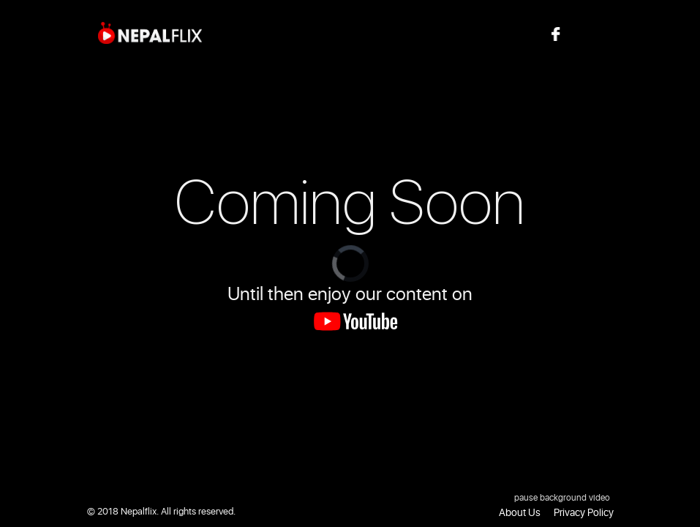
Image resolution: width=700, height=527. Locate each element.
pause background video (562, 498)
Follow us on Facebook (593, 34)
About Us (520, 512)
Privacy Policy (584, 512)
